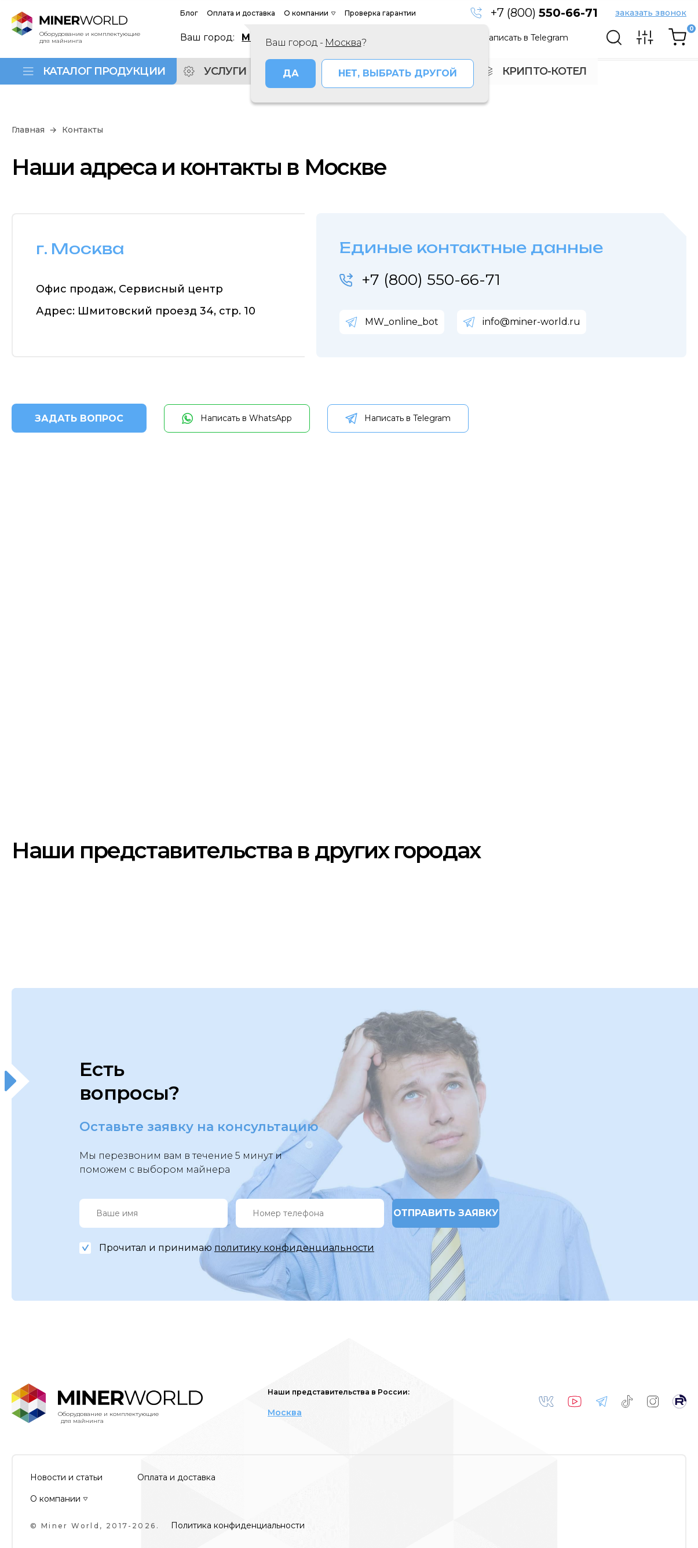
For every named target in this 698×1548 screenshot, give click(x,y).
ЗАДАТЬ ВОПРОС (79, 418)
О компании (306, 13)
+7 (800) (544, 13)
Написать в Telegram (525, 37)
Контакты (82, 130)
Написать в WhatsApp (246, 418)
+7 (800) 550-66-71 (430, 279)
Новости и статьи (66, 1478)
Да (291, 73)
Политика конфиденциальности (238, 1526)
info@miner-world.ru (531, 321)
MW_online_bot (401, 321)
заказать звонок (650, 13)
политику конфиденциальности (294, 1247)
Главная (28, 130)
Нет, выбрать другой (397, 73)
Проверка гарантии (380, 13)
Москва (285, 1413)
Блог (189, 13)
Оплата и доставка (241, 13)
